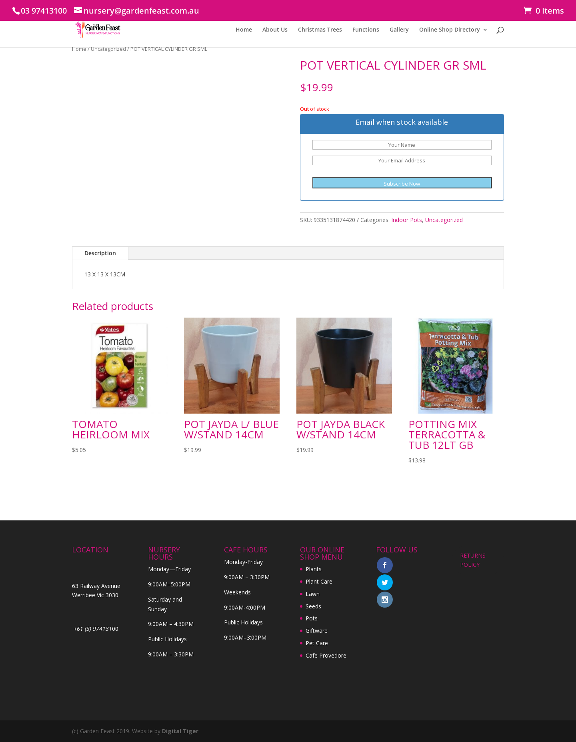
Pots (312, 618)
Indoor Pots (406, 220)
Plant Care (319, 581)
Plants (314, 569)
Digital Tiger (180, 731)
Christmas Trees (320, 30)
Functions (365, 30)
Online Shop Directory (449, 30)
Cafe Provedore (326, 655)
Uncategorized (108, 48)
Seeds (313, 606)
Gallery (399, 30)
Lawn (313, 594)
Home (244, 30)
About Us (275, 30)
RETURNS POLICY (473, 560)
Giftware (317, 630)
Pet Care (317, 643)
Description (100, 253)
